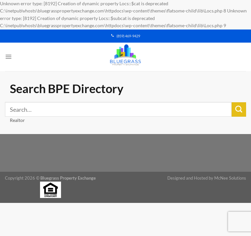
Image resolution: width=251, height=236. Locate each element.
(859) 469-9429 (125, 36)
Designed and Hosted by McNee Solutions (206, 178)
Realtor (17, 120)
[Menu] (8, 56)
